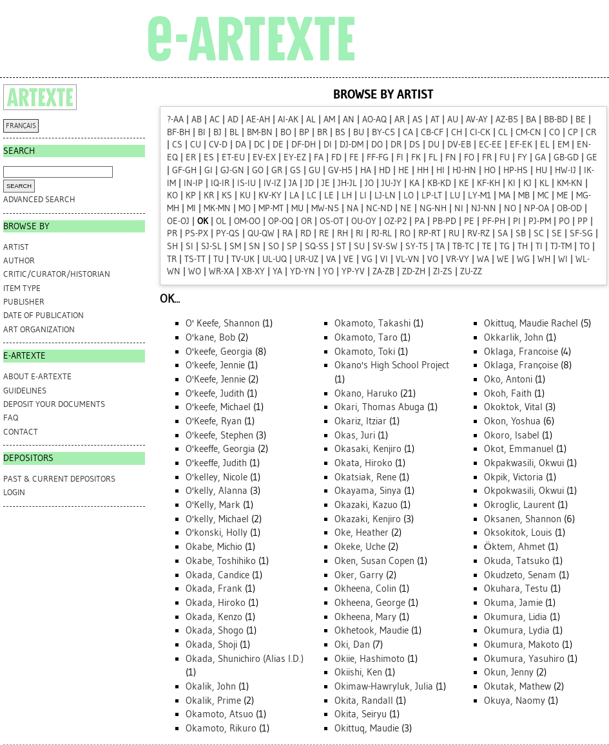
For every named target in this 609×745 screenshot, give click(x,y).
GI (208, 170)
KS (227, 195)
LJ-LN (385, 195)
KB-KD (439, 183)
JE (326, 183)
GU (314, 170)
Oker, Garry (358, 575)
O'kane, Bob (210, 337)
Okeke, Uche (359, 546)
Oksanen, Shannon (522, 519)
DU (434, 144)
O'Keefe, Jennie (216, 379)
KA (414, 183)
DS (414, 144)
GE (591, 157)
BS (340, 132)
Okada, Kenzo (214, 617)
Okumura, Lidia (515, 617)
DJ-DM (351, 144)
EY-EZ (295, 157)
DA (240, 144)
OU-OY (363, 221)
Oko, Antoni (508, 379)
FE (354, 157)
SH (172, 246)
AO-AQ (374, 119)
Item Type (22, 288)
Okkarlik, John (513, 337)
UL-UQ (274, 259)
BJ (217, 132)
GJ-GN (232, 170)
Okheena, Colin (365, 588)
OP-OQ (280, 221)
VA (331, 259)
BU (358, 132)
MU (297, 208)
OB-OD (569, 208)
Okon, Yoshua (512, 421)
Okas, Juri (354, 435)
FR (487, 157)
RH (342, 233)
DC (259, 144)
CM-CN (528, 132)
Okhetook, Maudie (371, 630)
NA (352, 208)
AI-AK (288, 119)
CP (573, 132)
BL (234, 132)
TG (504, 246)
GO (258, 170)
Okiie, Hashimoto (369, 659)
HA (365, 170)
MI (191, 208)
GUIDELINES (24, 390)
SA (503, 233)
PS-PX (196, 233)
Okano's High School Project (391, 365)
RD (305, 233)
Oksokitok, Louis (518, 532)
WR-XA (221, 271)
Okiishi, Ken (358, 672)
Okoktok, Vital (513, 407)
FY (522, 157)
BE (580, 119)
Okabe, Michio (214, 546)
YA (277, 271)
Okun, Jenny (509, 672)
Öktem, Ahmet (514, 546)
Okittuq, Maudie (366, 728)
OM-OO (247, 221)
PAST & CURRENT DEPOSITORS (59, 479)
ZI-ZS (442, 271)
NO (510, 208)
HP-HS (515, 170)
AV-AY (477, 119)
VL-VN (408, 259)
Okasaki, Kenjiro (367, 449)
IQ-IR (220, 183)
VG (367, 259)
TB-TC (463, 246)
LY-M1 (479, 195)
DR (396, 144)
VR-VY (457, 259)
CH (456, 132)
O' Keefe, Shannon (223, 323)
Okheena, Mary (365, 617)
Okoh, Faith (508, 393)
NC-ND (379, 208)
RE (324, 233)
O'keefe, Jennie (215, 365)
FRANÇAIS (21, 126)
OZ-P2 (395, 221)
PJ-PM (539, 221)
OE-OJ (178, 221)
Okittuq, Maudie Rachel (531, 323)
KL (544, 183)
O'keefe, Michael (218, 407)
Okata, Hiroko (363, 463)
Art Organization (39, 329)
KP (191, 195)
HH (423, 170)
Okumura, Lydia (517, 630)
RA (287, 233)
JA (293, 183)
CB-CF (432, 132)
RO (405, 233)
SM (235, 246)
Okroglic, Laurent (519, 505)
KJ (527, 183)
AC (214, 119)
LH (347, 195)
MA (504, 195)
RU (454, 233)
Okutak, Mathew (517, 686)
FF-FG (378, 157)
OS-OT (331, 221)
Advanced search (39, 199)
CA (408, 132)
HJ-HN (464, 170)
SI (189, 246)
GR (276, 170)
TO (584, 246)
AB (196, 119)
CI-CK (480, 132)
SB (521, 233)
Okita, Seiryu (360, 714)
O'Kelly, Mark (213, 505)
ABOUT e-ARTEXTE (37, 376)
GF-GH (184, 170)
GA (540, 157)
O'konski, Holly (216, 532)
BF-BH (178, 132)
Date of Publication (43, 315)
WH (543, 259)
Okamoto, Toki (364, 351)
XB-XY (253, 271)
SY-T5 (416, 246)
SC (539, 233)
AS (417, 119)
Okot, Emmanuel (519, 449)
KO (172, 195)
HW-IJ (565, 170)
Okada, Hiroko (216, 602)
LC (311, 195)
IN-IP (193, 183)
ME (562, 195)
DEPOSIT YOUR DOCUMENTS (54, 404)
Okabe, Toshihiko (221, 561)
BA (531, 119)
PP (582, 221)
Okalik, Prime (213, 700)
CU (195, 144)
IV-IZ (272, 183)
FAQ (10, 417)
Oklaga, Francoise (521, 351)
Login (14, 492)
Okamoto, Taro (366, 337)
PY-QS (228, 233)
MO (244, 208)
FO (469, 157)
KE (464, 183)
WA (483, 259)
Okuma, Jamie (513, 602)
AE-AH (258, 119)
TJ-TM (561, 246)
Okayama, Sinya (367, 490)
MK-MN (217, 208)
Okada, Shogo (215, 630)
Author (19, 260)
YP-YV (353, 271)
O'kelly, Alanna (216, 490)
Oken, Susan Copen (374, 561)
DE (278, 144)
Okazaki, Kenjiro (367, 519)
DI (328, 144)
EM (563, 144)
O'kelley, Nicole (216, 477)
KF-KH (488, 183)
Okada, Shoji (211, 644)
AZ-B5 (507, 119)
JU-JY (391, 183)
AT (435, 119)
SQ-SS (317, 246)
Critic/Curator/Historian (56, 274)
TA (440, 246)
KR (209, 195)
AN (348, 119)
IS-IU (246, 183)
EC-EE (490, 144)
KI (512, 183)
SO (273, 246)
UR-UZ (306, 259)
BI (202, 132)
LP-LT (431, 195)
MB (524, 195)
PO (564, 221)
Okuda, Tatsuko (517, 561)
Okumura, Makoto (521, 644)
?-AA (175, 119)
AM (329, 119)
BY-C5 (383, 132)
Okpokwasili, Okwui (524, 490)
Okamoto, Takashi (372, 323)
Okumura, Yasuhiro (524, 659)
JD (309, 183)
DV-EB (459, 144)
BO (285, 132)
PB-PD (444, 221)
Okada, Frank (214, 588)
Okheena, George (369, 602)
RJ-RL (381, 233)
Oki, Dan (352, 644)
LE (329, 195)
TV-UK (243, 259)
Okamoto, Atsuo (219, 714)
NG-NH (433, 208)
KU (245, 195)
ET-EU (233, 157)
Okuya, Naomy (514, 700)
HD (385, 170)
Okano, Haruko (366, 393)
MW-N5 (325, 208)
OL (221, 221)
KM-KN (570, 183)
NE (406, 208)
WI (563, 259)
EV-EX (264, 157)
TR (172, 259)
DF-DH (303, 144)
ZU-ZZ (471, 271)
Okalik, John (211, 686)
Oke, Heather (361, 532)
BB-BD (556, 119)
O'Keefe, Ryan (214, 421)
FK (416, 157)
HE (403, 170)
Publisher (23, 301)
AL (311, 119)
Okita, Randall (363, 700)
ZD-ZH (413, 271)
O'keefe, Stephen (219, 435)
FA (319, 157)
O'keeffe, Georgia (220, 449)
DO (377, 144)
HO (490, 170)
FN (450, 157)
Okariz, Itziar (360, 421)
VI (384, 259)
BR (322, 132)
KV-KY (270, 195)
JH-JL (347, 183)
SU (359, 246)
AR (399, 119)
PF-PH (493, 221)
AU (452, 119)
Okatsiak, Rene (365, 477)
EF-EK (521, 144)
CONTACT (20, 432)
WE (503, 259)
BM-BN (260, 132)
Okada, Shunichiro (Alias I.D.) (245, 659)
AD (232, 119)
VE (348, 259)
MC (543, 195)
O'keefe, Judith (215, 393)
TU (218, 259)
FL (433, 157)
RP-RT (429, 233)
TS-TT (195, 259)
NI (458, 208)
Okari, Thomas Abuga (379, 407)
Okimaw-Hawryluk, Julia (383, 686)
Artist (16, 247)
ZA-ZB (383, 271)
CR (591, 132)
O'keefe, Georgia (219, 351)
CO (554, 132)
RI (359, 233)
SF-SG (581, 233)
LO (408, 195)
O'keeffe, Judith (216, 463)
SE (557, 233)
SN (254, 246)
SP (292, 246)
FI (399, 157)
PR (172, 233)
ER (191, 157)
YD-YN (302, 271)
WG (523, 259)
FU (504, 157)
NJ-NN (483, 208)
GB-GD (566, 157)
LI (363, 195)
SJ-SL (211, 246)
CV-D (218, 144)
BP (304, 132)
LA (294, 195)
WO (194, 271)
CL (503, 132)
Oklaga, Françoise (521, 365)
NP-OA (536, 208)
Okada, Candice (217, 575)
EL (545, 144)
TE (487, 246)
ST (341, 246)
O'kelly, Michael (217, 519)
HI (440, 170)
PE (469, 221)
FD (336, 157)
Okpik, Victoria (513, 477)
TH (522, 246)
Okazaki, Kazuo (366, 505)
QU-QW (261, 233)
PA (419, 221)
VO (432, 259)
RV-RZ (478, 233)
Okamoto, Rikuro (221, 728)
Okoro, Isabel (511, 435)
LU (455, 195)
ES (209, 157)
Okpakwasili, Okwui (524, 463)
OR (306, 221)
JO (369, 183)
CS (177, 144)
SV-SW (385, 246)
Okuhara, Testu (516, 588)
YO (328, 271)
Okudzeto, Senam (520, 575)
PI (517, 221)
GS (295, 170)
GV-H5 (340, 170)
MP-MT (271, 208)
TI (539, 246)
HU (541, 170)
